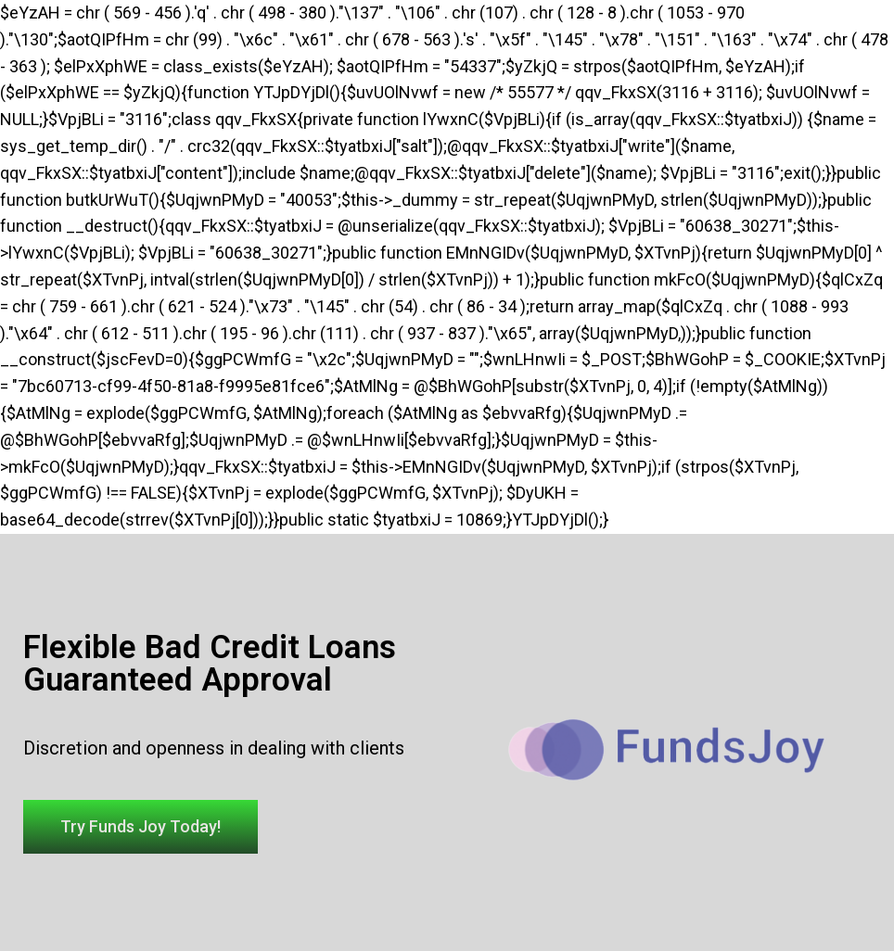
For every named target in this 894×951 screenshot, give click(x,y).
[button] (140, 827)
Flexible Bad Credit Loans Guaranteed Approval (209, 663)
